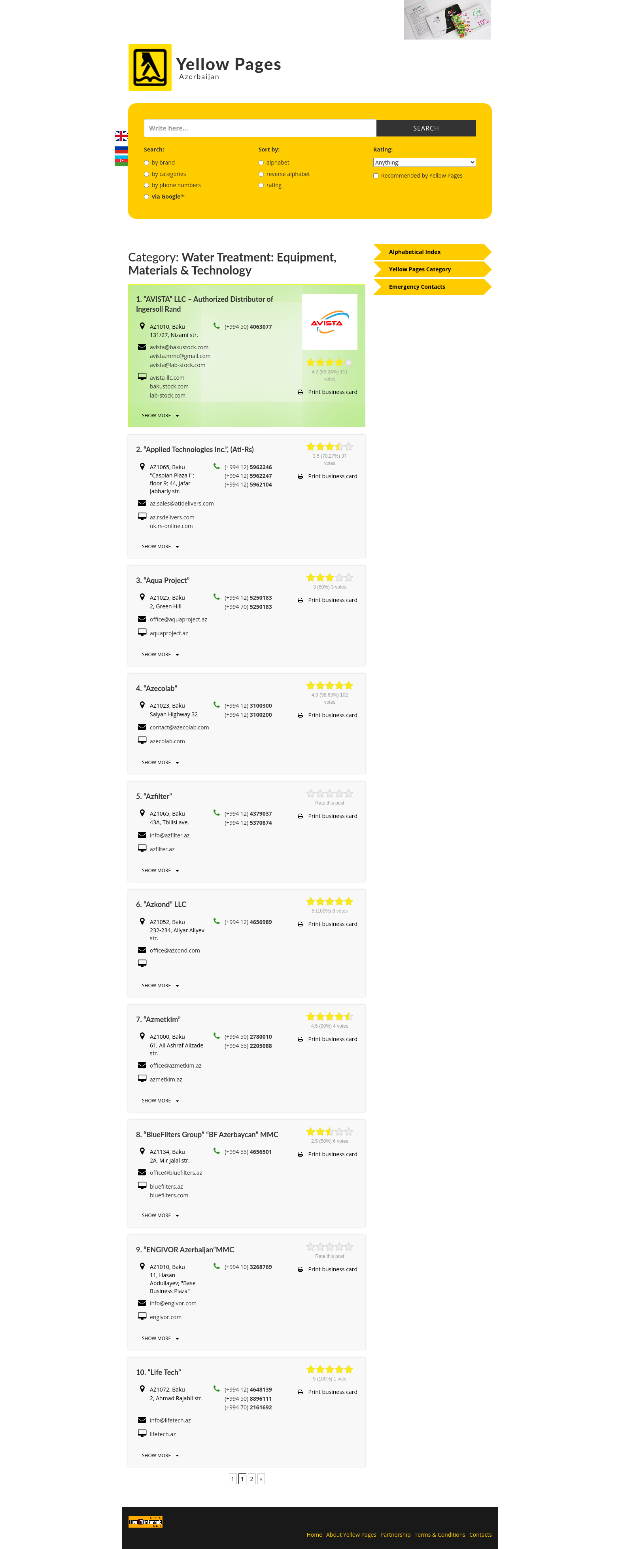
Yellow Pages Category (420, 269)
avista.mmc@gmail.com (180, 356)
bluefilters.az (166, 1186)
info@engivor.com (173, 1303)
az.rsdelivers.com (172, 517)
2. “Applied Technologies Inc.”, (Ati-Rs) (195, 449)
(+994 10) (248, 1267)
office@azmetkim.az (176, 1065)
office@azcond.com (175, 950)
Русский (121, 148)
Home (314, 1534)
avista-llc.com (167, 377)
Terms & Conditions (440, 1534)
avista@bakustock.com (179, 347)
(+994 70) (248, 606)
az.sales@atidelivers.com (182, 503)
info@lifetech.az (170, 1420)
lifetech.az (163, 1434)
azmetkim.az (166, 1079)
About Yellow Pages (351, 1534)
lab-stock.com (167, 395)
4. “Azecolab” (156, 688)
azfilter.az (162, 849)
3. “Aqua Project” (162, 580)
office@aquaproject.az (178, 619)
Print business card (327, 392)
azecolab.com (167, 741)
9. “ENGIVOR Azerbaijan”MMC (185, 1249)
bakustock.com (169, 386)
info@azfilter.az (170, 835)
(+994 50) (248, 326)
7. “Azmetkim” (158, 1019)
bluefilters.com (169, 1195)
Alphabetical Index (415, 252)
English (121, 136)
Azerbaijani (121, 160)
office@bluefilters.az (176, 1172)
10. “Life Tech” (158, 1372)
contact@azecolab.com (179, 727)
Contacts (480, 1534)
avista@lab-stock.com (178, 365)
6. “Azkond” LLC (161, 904)
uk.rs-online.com (171, 526)
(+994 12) (248, 467)
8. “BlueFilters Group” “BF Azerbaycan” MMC (207, 1134)
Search (426, 128)
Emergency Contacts (417, 286)
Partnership (395, 1534)
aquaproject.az (169, 633)
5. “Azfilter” (154, 796)
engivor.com (166, 1317)
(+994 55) (248, 1045)
